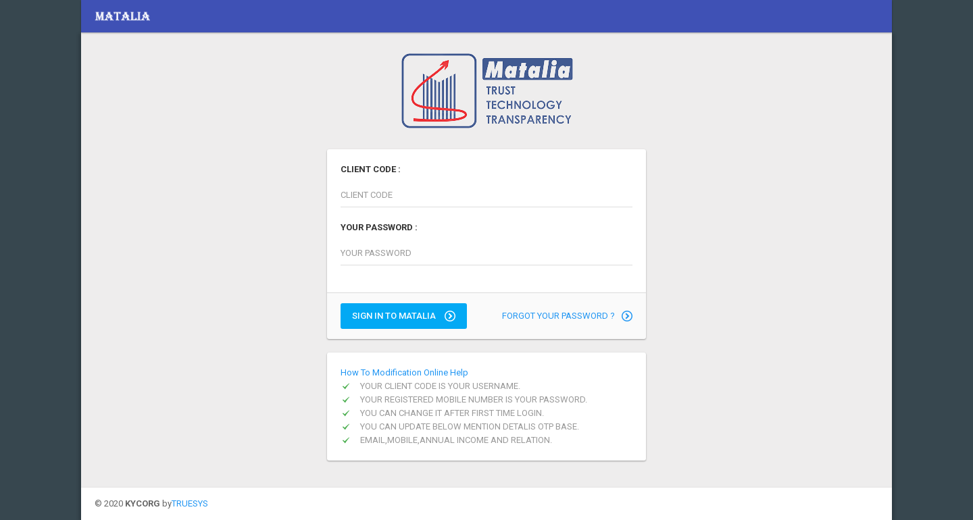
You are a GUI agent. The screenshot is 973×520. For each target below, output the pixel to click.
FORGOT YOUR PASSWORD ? (567, 316)
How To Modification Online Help (404, 372)
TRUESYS (190, 503)
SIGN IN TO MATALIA (403, 316)
